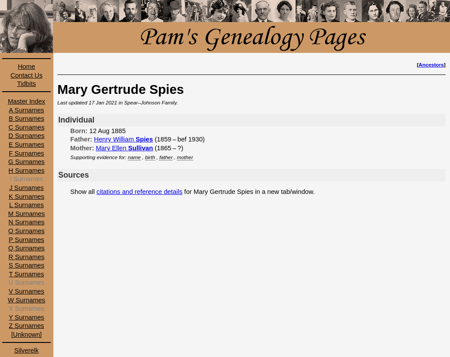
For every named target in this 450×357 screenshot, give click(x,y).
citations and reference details (140, 191)
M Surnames (26, 213)
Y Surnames (26, 317)
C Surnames (26, 127)
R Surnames (26, 256)
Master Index (26, 101)
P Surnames (26, 239)
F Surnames (26, 153)
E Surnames (27, 144)
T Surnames (26, 274)
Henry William (123, 139)
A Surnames (26, 110)
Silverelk (26, 350)
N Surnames (26, 222)
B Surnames (27, 118)
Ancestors (431, 64)
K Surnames (27, 196)
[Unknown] (26, 334)
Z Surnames (26, 325)
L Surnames (26, 204)
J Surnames (26, 187)
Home (26, 66)
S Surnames (27, 265)
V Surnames (27, 291)
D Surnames (26, 135)
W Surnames (26, 300)
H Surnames (26, 170)
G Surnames (26, 161)
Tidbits (26, 83)
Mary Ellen (124, 148)
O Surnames (26, 230)
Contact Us (27, 75)
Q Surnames (26, 248)
